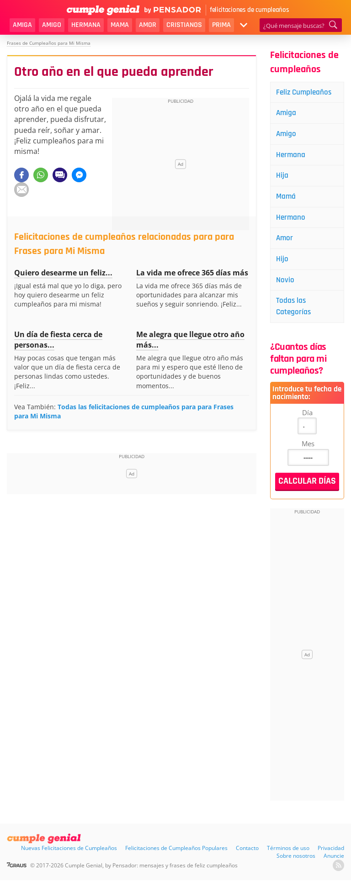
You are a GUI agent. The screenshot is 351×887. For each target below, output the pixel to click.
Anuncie (334, 862)
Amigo (51, 25)
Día (307, 419)
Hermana (86, 25)
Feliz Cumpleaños (306, 92)
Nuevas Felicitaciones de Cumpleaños (69, 855)
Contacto (247, 855)
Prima (221, 25)
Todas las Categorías (295, 312)
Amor (147, 25)
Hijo (283, 264)
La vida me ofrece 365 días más (192, 273)
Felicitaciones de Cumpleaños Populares (176, 855)
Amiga (22, 25)
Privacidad (331, 855)
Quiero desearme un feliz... (63, 273)
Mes (308, 450)
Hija (283, 178)
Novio (286, 285)
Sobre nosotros (296, 862)
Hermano (292, 221)
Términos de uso (288, 855)
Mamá (287, 199)
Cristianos (184, 25)
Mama (120, 25)
